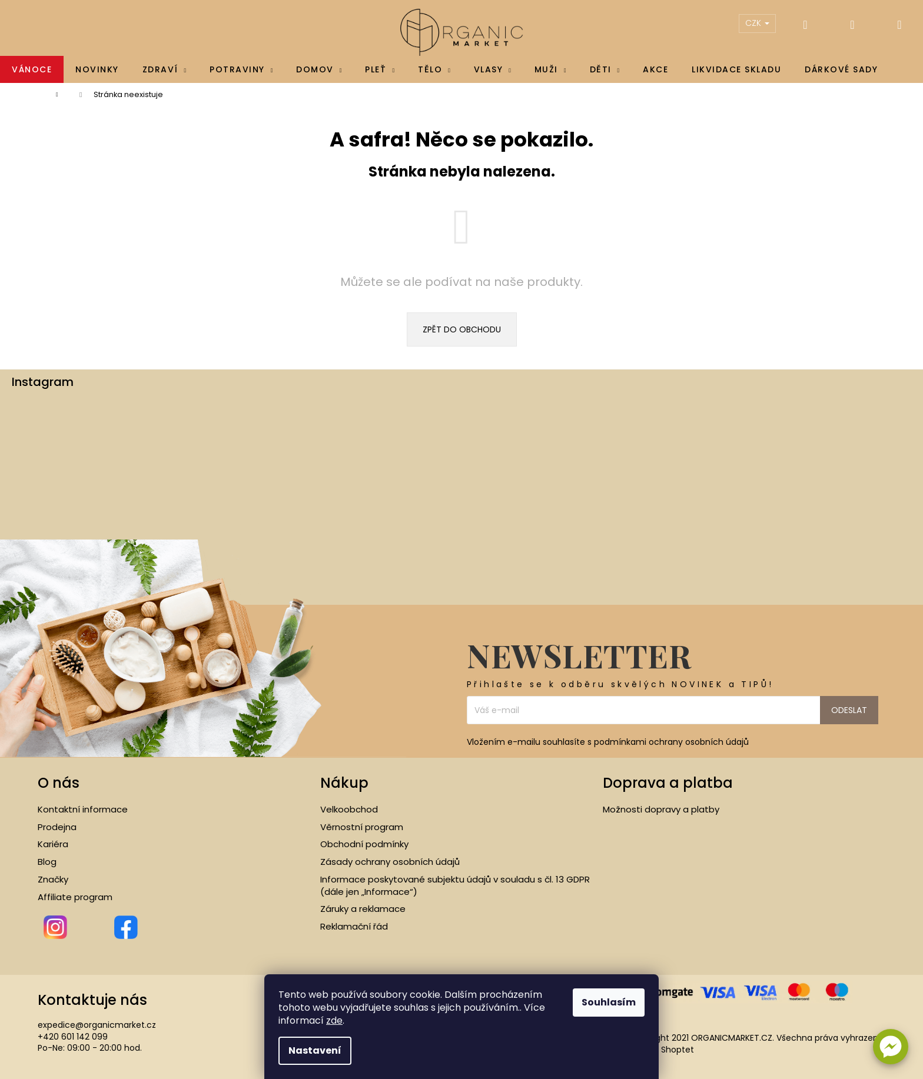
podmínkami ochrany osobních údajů (671, 742)
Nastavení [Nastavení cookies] (314, 1050)
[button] (890, 1046)
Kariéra (53, 844)
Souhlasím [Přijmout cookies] (609, 1002)
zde (334, 1020)
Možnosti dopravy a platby (661, 809)
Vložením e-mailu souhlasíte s (608, 742)
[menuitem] (32, 69)
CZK (757, 23)
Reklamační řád (354, 927)
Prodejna (57, 827)
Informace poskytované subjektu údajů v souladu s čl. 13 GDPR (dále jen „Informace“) (455, 886)
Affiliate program (75, 897)
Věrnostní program (361, 827)
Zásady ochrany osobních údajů (390, 862)
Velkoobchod (349, 809)
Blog (47, 862)
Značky (53, 879)
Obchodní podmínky (364, 844)
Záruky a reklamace (363, 909)
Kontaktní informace (83, 809)
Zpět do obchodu (462, 329)
